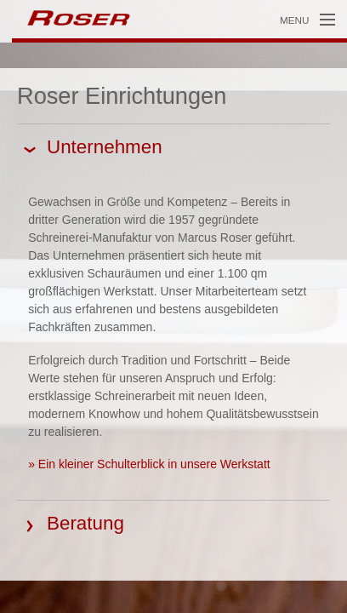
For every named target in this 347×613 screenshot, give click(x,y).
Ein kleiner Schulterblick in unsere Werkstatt (154, 464)
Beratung (85, 523)
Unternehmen (104, 147)
